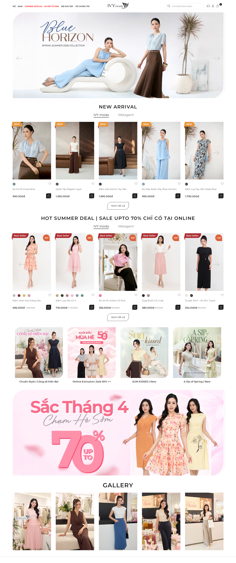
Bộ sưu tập (67, 6)
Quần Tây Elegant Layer (69, 189)
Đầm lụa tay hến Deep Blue (200, 189)
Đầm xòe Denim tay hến (113, 189)
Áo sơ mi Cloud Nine (24, 189)
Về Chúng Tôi (82, 6)
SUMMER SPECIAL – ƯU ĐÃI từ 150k (42, 6)
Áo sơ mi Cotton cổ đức (112, 300)
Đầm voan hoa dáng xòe (27, 300)
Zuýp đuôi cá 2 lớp (152, 300)
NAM (20, 6)
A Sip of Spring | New (197, 381)
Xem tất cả (118, 205)
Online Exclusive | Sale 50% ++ (92, 381)
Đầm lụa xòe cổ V (66, 300)
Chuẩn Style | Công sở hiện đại (38, 381)
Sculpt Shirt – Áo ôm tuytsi (200, 300)
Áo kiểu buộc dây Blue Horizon (159, 189)
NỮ (14, 6)
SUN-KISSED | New (144, 381)
